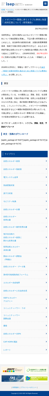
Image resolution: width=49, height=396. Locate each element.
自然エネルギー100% (25, 334)
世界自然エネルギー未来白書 (25, 248)
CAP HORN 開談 (25, 342)
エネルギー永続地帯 (25, 283)
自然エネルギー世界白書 (25, 218)
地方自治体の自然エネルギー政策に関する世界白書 (25, 237)
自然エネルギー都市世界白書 (25, 227)
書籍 (25, 326)
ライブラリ (10, 9)
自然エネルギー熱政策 (25, 169)
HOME (3, 9)
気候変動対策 (25, 185)
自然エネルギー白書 (25, 209)
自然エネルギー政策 (25, 161)
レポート (25, 350)
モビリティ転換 (25, 201)
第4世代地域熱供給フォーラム (25, 275)
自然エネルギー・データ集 (25, 266)
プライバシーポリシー (28, 387)
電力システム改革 (25, 177)
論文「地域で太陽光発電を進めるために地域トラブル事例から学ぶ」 (24, 71)
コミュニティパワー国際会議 (25, 317)
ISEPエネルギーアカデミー (25, 299)
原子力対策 (25, 193)
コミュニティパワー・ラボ (25, 308)
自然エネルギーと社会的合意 (25, 291)
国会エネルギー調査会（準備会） (25, 257)
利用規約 (16, 387)
